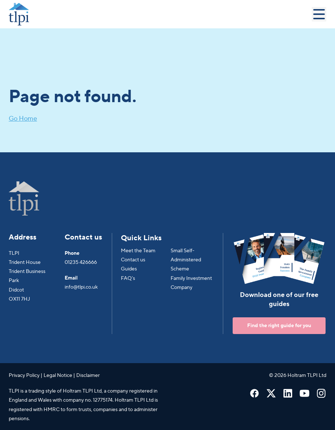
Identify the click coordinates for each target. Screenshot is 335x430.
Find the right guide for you (279, 325)
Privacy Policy (24, 375)
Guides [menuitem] (129, 269)
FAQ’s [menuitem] (128, 278)
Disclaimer (88, 375)
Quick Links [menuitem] (141, 238)
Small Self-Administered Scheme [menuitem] (186, 260)
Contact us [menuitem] (133, 260)
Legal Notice (58, 375)
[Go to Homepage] (160, 14)
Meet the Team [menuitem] (138, 251)
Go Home (23, 118)
